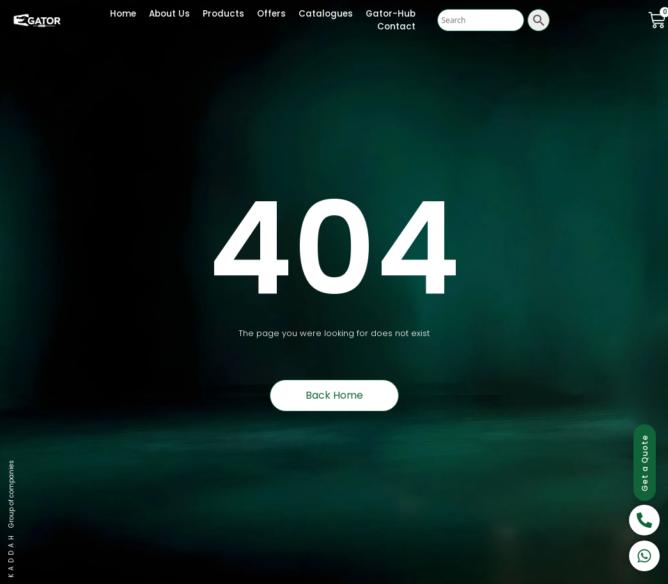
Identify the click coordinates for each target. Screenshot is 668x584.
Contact (396, 26)
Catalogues (326, 14)
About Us (169, 14)
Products (223, 14)
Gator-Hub (391, 14)
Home (123, 14)
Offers (271, 14)
